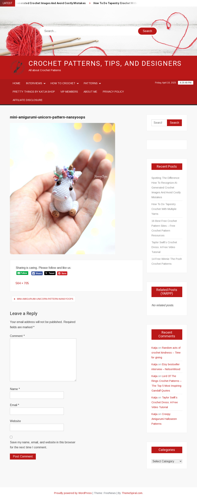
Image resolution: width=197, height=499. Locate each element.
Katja (154, 347)
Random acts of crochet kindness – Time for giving (166, 352)
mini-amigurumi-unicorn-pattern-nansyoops (45, 299)
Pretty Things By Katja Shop (34, 91)
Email (14, 405)
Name (15, 389)
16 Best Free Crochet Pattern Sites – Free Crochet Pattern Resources (164, 228)
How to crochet (63, 83)
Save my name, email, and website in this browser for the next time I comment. (42, 445)
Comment (17, 336)
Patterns (91, 83)
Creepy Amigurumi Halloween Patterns (164, 419)
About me (90, 91)
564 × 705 (22, 283)
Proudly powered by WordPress (73, 493)
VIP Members (69, 91)
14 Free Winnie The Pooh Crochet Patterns (166, 261)
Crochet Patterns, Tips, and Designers (105, 64)
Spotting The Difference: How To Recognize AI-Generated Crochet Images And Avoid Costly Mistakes (166, 187)
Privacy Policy (113, 91)
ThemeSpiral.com (132, 493)
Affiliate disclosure (28, 100)
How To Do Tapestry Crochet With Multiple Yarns (129, 3)
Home (16, 83)
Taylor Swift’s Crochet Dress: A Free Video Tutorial (164, 247)
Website (15, 421)
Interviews (34, 83)
